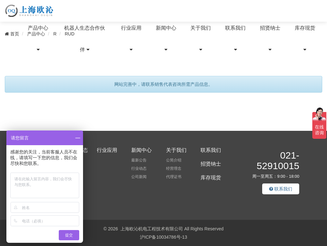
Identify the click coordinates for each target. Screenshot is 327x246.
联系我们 (235, 38)
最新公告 (139, 160)
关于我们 (200, 38)
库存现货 (305, 38)
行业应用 (131, 38)
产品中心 (38, 38)
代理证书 (173, 177)
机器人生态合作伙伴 (84, 38)
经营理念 (173, 168)
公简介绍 (173, 160)
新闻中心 (166, 38)
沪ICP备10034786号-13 (163, 237)
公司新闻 (139, 177)
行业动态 (139, 168)
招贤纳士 (270, 38)
